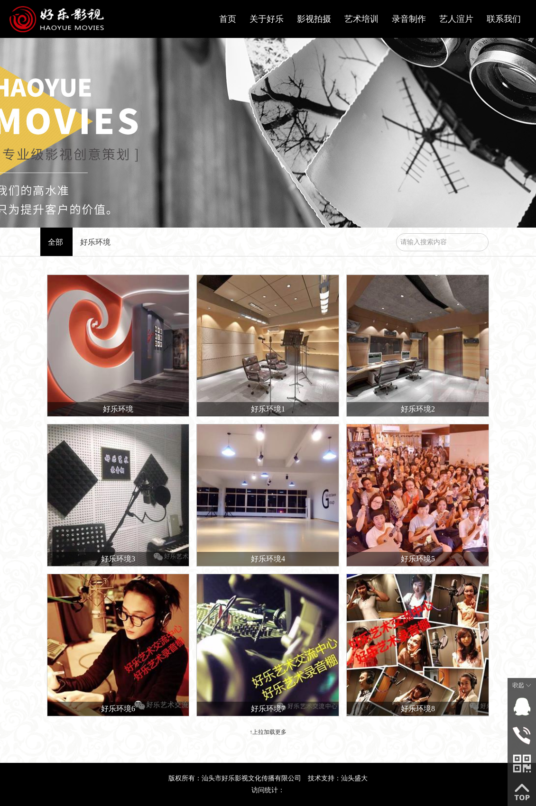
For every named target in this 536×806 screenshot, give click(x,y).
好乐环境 (95, 242)
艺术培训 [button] (361, 19)
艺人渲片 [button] (456, 19)
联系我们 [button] (504, 19)
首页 (227, 19)
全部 (55, 242)
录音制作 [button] (409, 19)
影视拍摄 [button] (314, 19)
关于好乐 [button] (267, 19)
